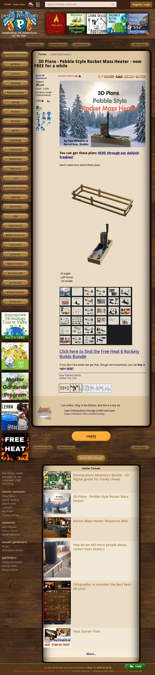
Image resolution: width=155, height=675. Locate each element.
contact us (19, 671)
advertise (31, 671)
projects (15, 254)
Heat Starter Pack (86, 631)
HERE (70, 368)
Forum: (43, 54)
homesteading (15, 92)
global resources (15, 235)
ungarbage (15, 140)
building (15, 83)
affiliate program (47, 671)
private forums (15, 292)
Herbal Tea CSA (67, 378)
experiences (15, 226)
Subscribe (19, 4)
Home (7, 4)
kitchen (15, 121)
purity (15, 130)
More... (91, 654)
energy (15, 102)
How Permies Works (70, 375)
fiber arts (15, 168)
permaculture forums (15, 54)
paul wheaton (120, 671)
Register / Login (141, 4)
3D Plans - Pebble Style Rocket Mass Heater (101, 499)
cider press (15, 244)
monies (15, 111)
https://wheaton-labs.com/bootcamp (84, 413)
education (15, 206)
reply (91, 436)
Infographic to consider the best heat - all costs (103, 587)
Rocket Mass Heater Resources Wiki (100, 521)
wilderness (15, 159)
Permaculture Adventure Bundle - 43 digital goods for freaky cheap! (101, 477)
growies (15, 64)
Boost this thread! (91, 458)
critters (15, 73)
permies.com (15, 273)
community (15, 149)
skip (15, 216)
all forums (15, 302)
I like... (39, 110)
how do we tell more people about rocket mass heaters (99, 547)
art (15, 178)
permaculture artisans (15, 187)
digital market (15, 264)
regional (15, 197)
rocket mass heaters (60, 54)
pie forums (15, 282)
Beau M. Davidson (41, 77)
